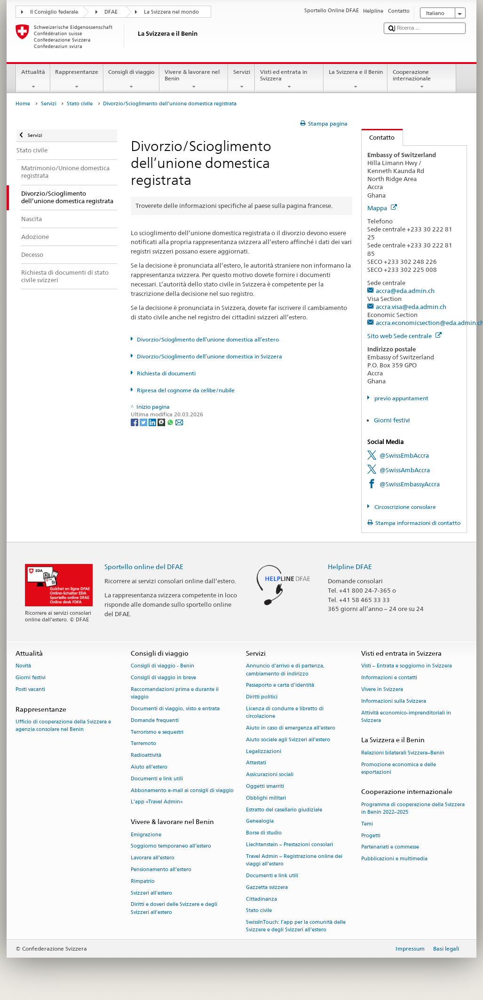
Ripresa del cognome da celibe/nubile (186, 390)
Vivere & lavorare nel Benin (194, 79)
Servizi (241, 79)
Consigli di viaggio (131, 79)
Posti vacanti (30, 689)
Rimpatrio (143, 881)
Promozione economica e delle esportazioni (398, 768)
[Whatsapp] (170, 422)
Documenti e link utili (157, 779)
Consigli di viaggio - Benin (162, 666)
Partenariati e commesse (390, 847)
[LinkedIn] (153, 422)
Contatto (378, 137)
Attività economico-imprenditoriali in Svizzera (406, 716)
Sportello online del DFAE (143, 567)
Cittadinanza (261, 899)
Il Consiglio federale (54, 12)
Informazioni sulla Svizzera (393, 701)
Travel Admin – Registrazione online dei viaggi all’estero (294, 860)
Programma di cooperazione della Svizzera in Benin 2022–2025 (413, 808)
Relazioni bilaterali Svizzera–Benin (402, 753)
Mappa (382, 208)
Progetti (370, 836)
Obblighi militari (266, 798)
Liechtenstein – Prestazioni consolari (289, 844)
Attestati (256, 763)
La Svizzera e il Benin (355, 79)
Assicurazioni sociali (269, 775)
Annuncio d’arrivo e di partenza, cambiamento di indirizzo (285, 670)
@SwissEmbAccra (404, 455)
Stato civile (80, 104)
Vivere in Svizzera (382, 689)
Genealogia (260, 821)
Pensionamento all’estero (161, 869)
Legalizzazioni (263, 751)
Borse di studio (264, 833)
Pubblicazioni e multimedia (394, 859)
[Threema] (162, 422)
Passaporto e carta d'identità (280, 686)
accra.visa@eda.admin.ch (411, 306)
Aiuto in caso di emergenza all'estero (290, 728)
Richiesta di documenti (166, 373)
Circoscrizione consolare (404, 506)
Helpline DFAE (350, 567)
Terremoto (143, 744)
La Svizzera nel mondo (171, 12)
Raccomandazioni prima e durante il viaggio (175, 693)
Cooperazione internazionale (422, 79)
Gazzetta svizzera (267, 887)
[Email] (179, 422)
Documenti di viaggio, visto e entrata (175, 709)
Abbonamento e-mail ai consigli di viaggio (182, 790)
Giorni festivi (392, 420)
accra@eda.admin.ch (405, 290)
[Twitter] (144, 422)
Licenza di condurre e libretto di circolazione (285, 712)
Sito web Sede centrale (404, 336)
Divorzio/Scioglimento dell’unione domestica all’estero (208, 339)
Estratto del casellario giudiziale (284, 810)
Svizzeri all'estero (151, 893)
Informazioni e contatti (389, 678)
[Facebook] (135, 422)
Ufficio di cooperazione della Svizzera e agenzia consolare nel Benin (63, 725)
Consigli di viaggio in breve (163, 678)
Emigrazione (146, 835)
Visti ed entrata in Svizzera (289, 79)
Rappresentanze (77, 79)
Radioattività (146, 756)
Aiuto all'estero (149, 767)
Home (23, 104)
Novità (23, 666)
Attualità (32, 79)
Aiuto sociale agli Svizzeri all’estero (288, 740)
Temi (367, 824)
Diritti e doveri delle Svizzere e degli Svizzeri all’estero (174, 908)
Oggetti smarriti (265, 786)
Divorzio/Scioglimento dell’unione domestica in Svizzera (209, 356)
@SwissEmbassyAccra (410, 484)
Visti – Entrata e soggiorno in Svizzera (406, 666)
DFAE (111, 12)
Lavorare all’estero (152, 858)
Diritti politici (261, 697)
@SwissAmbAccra (405, 470)
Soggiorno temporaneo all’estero (171, 846)
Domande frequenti (155, 720)
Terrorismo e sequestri (157, 732)
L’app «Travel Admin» (157, 802)
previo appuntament (400, 398)
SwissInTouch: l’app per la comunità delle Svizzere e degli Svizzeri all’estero (296, 926)
